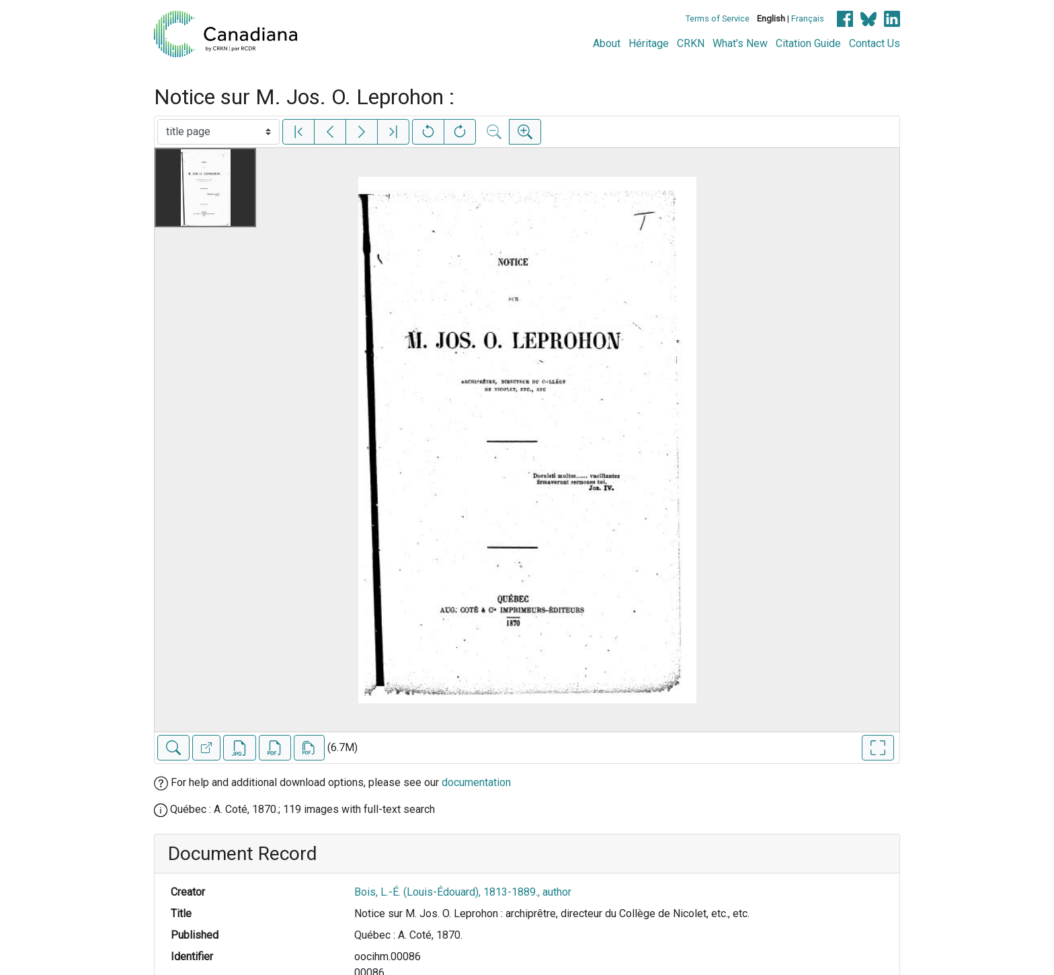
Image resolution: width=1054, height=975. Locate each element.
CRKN (690, 43)
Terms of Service (717, 18)
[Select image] (218, 132)
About (606, 43)
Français (807, 18)
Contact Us (874, 43)
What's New (740, 43)
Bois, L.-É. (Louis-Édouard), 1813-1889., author (462, 892)
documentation (476, 782)
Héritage (649, 43)
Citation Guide (808, 43)
